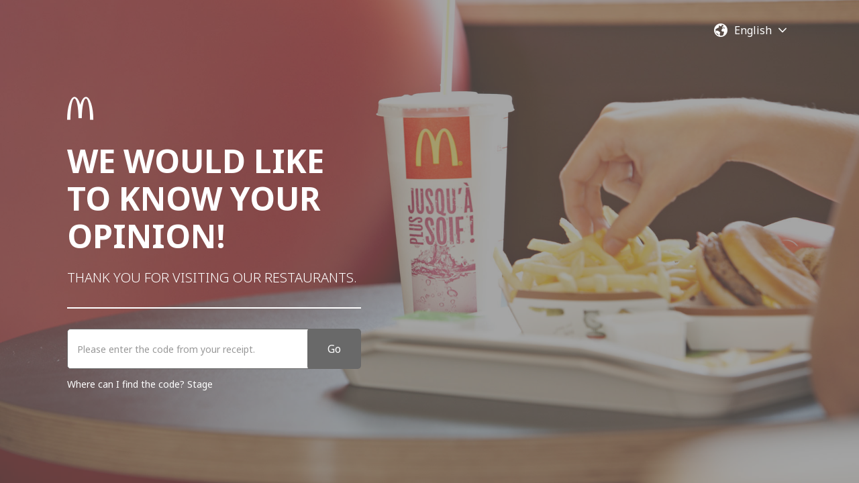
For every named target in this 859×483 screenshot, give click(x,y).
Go (334, 348)
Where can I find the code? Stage (140, 384)
